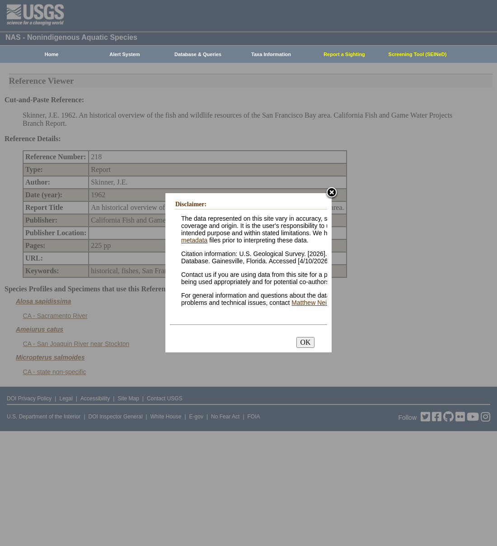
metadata (194, 240)
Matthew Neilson (314, 302)
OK (305, 342)
